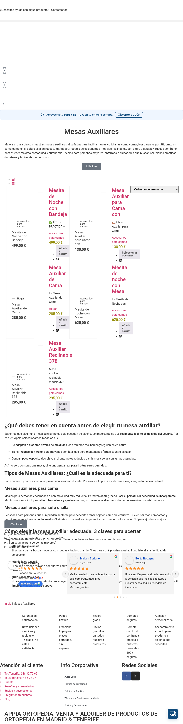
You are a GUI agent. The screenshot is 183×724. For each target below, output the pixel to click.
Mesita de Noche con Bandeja (19, 236)
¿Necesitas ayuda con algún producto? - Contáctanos (33, 10)
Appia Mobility (28, 563)
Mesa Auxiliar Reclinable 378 (19, 390)
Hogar (20, 298)
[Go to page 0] (115, 597)
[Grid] (13, 179)
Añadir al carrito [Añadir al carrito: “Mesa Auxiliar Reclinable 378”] (63, 406)
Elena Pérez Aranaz (147, 558)
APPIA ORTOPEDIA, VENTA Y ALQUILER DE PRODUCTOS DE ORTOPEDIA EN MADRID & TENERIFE (80, 716)
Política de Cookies (74, 691)
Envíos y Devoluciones (76, 705)
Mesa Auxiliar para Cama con (82, 238)
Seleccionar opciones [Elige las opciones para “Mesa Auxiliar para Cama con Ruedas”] (129, 254)
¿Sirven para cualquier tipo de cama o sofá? (35, 538)
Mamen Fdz (87, 558)
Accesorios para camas (23, 224)
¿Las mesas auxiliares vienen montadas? (33, 534)
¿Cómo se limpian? (20, 547)
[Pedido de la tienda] (154, 189)
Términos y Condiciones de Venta (82, 698)
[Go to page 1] (117, 597)
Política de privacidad (76, 684)
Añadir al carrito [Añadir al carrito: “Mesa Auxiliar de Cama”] (63, 322)
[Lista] (13, 183)
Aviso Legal (70, 676)
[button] (91, 21)
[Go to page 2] (120, 597)
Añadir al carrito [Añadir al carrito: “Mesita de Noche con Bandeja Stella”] (63, 251)
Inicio (7, 603)
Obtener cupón (129, 114)
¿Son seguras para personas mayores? (32, 542)
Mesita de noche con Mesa (82, 313)
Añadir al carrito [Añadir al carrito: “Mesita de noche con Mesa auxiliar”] (126, 328)
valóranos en (30, 583)
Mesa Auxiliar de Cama (19, 308)
